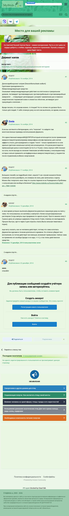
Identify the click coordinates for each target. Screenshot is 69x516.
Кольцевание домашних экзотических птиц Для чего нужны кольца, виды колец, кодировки (31, 410)
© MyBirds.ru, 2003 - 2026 (12, 493)
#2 (66, 122)
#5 (66, 261)
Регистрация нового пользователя (34, 307)
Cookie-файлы (49, 477)
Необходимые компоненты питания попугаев (22, 418)
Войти (34, 324)
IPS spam (26, 488)
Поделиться (17, 339)
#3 (66, 168)
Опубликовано (21, 78)
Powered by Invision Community (35, 480)
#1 (66, 77)
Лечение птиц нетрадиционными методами (32, 67)
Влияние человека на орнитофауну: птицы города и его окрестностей (31, 402)
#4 (66, 204)
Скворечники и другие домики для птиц (20, 388)
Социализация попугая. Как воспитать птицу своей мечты (27, 395)
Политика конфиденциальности (27, 477)
